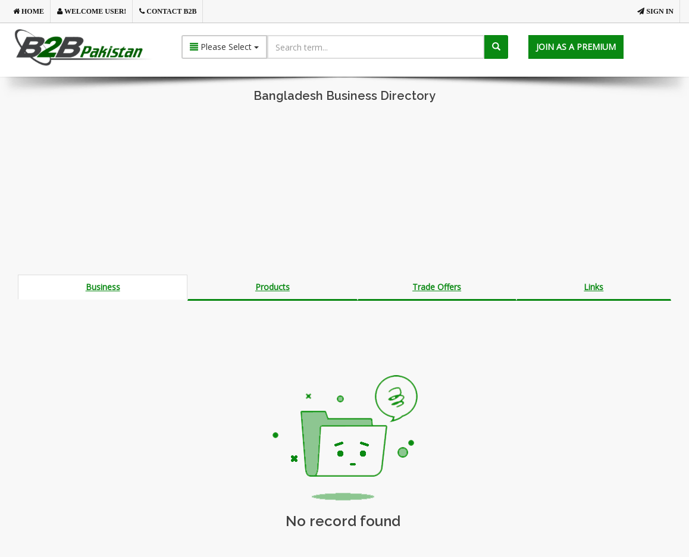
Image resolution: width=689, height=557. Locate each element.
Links (593, 286)
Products (272, 286)
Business (103, 286)
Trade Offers (436, 286)
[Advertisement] (344, 191)
